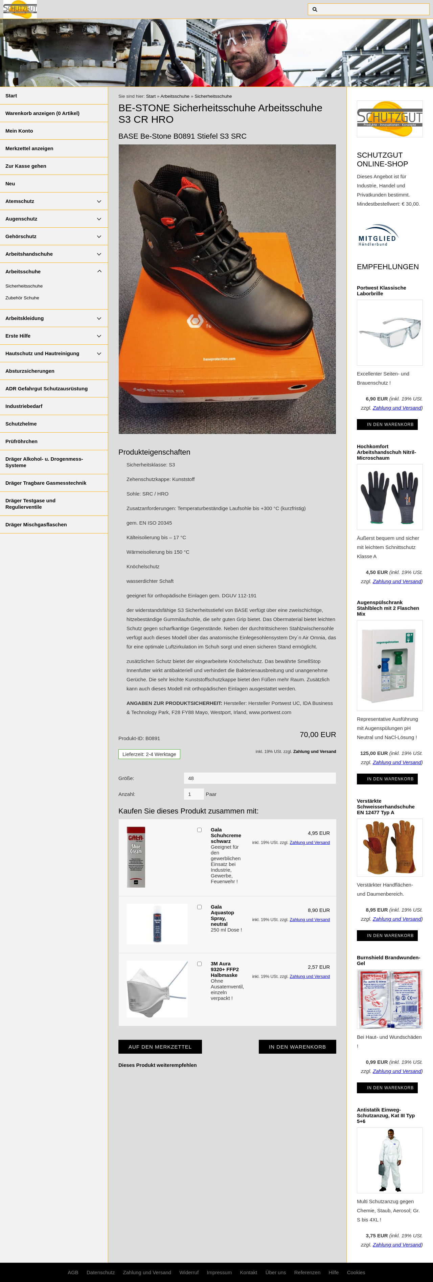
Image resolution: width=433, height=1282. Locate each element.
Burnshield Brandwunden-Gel (388, 960)
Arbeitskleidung (24, 318)
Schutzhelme (21, 424)
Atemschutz (19, 201)
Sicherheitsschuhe (24, 286)
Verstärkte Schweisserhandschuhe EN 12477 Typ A (386, 806)
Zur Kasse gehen (25, 166)
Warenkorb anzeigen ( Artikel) (42, 113)
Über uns (276, 1272)
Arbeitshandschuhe (29, 254)
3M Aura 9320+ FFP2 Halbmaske (225, 969)
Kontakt (248, 1272)
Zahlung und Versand (314, 751)
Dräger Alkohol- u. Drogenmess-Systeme (44, 462)
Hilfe (333, 1272)
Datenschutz (101, 1272)
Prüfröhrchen (21, 441)
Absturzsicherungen (29, 371)
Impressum (219, 1272)
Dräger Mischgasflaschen (36, 524)
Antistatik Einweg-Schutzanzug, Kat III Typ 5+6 (386, 1115)
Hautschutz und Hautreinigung (42, 353)
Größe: (126, 778)
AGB (73, 1272)
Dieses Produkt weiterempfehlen (157, 1065)
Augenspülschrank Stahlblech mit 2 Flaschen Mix (388, 608)
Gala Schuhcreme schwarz (226, 835)
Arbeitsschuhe (23, 271)
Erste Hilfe (17, 336)
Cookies (356, 1272)
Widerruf (189, 1272)
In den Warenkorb (390, 424)
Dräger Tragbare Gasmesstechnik (45, 483)
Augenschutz (21, 219)
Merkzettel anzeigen (29, 148)
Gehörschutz (21, 236)
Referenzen (307, 1272)
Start (11, 95)
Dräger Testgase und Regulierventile (30, 504)
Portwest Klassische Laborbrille (381, 290)
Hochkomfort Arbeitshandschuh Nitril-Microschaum (386, 452)
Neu (10, 183)
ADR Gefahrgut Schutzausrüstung (46, 388)
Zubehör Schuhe (22, 297)
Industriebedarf (23, 406)
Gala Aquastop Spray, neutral (222, 915)
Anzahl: (126, 794)
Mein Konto (19, 131)
